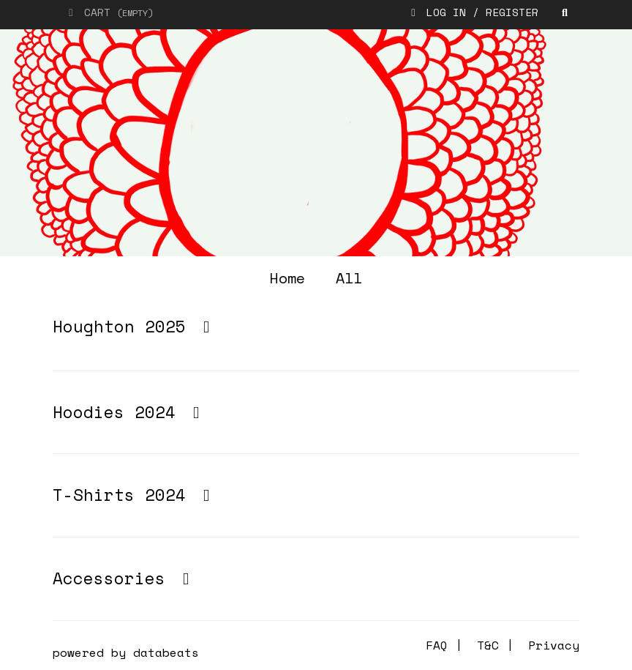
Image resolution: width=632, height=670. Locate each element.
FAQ (437, 645)
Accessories (124, 578)
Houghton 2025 (135, 326)
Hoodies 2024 (129, 412)
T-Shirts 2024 (135, 495)
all (349, 278)
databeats (166, 652)
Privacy (553, 645)
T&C (488, 645)
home (287, 278)
